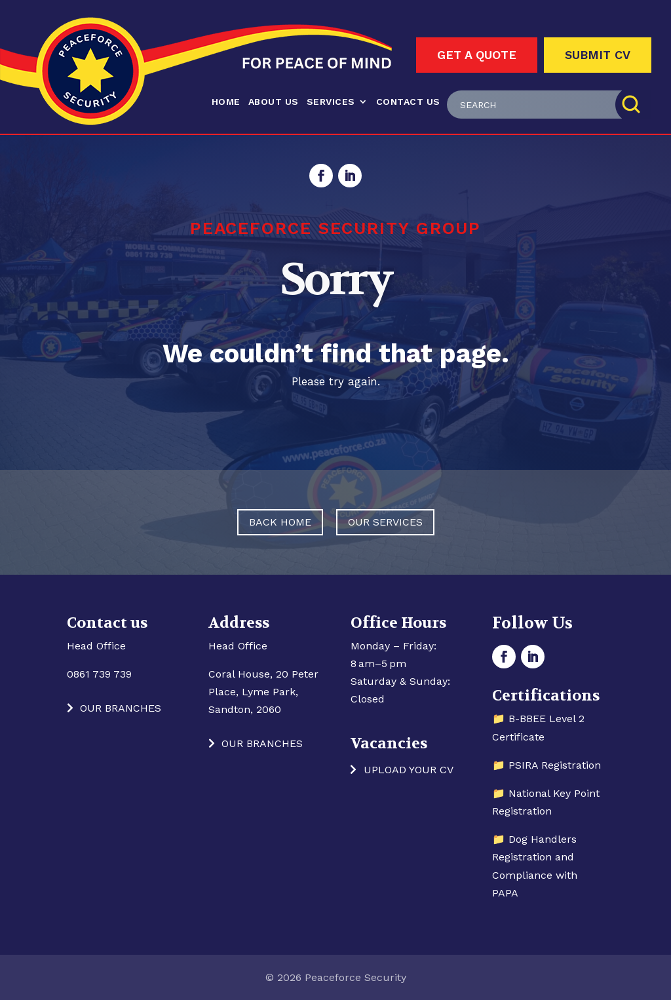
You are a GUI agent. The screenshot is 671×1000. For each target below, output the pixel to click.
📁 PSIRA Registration (546, 765)
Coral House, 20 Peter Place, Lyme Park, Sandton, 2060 (263, 692)
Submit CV (597, 55)
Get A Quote (476, 55)
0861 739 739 (99, 674)
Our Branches (120, 708)
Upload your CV (408, 769)
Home (226, 101)
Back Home (280, 522)
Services (331, 101)
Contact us (408, 101)
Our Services (385, 522)
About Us (273, 101)
